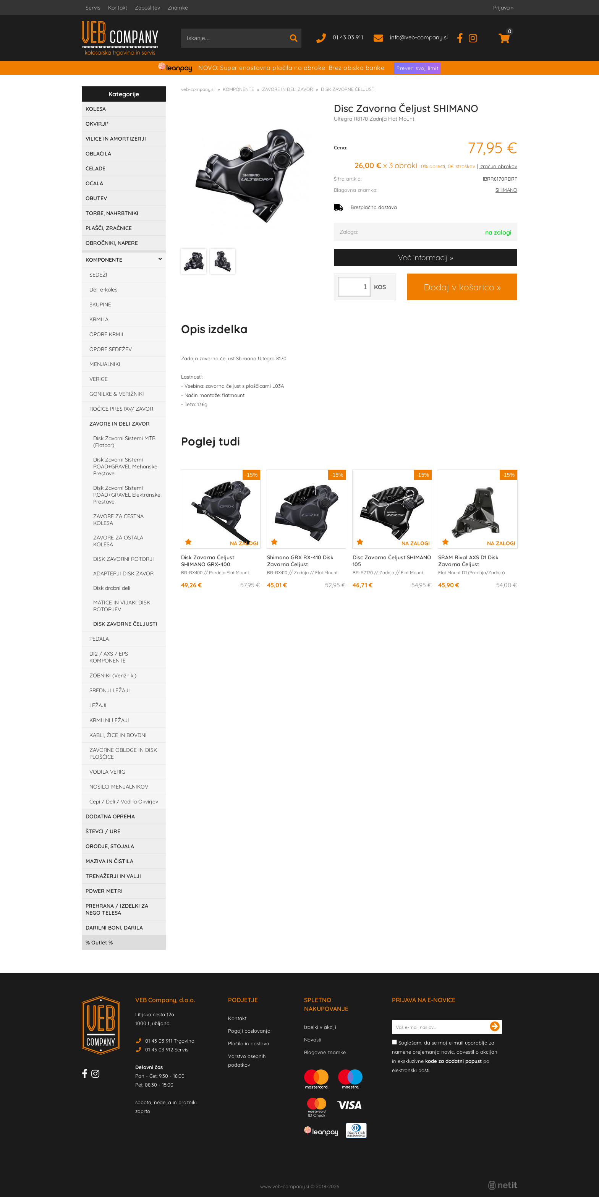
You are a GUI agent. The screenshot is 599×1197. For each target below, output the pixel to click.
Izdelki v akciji (320, 1027)
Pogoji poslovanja (249, 1031)
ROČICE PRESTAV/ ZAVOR (121, 408)
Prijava (503, 7)
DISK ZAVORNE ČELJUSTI (125, 623)
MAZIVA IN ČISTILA (109, 861)
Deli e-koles (103, 289)
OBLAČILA (98, 153)
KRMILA (98, 319)
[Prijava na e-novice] (494, 1027)
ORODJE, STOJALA (110, 846)
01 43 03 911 (348, 37)
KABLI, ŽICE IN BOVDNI (118, 735)
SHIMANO (506, 190)
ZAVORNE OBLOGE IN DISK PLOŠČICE (123, 753)
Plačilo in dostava (248, 1043)
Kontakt (117, 7)
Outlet (99, 942)
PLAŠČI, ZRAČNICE (109, 228)
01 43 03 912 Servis (166, 1049)
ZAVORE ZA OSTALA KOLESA (118, 541)
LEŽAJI (98, 705)
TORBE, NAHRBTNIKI (112, 213)
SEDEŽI (98, 274)
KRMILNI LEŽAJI (109, 720)
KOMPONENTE (104, 259)
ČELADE (95, 168)
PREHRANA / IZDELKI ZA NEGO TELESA (117, 909)
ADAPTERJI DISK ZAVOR (123, 573)
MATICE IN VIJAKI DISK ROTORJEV (121, 606)
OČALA (94, 183)
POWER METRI (104, 891)
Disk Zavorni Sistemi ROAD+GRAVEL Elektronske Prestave (126, 494)
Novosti (312, 1040)
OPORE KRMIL (107, 334)
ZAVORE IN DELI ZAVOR (119, 423)
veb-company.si (198, 89)
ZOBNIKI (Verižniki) (112, 675)
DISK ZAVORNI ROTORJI (123, 559)
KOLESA (96, 108)
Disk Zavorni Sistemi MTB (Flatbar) (124, 442)
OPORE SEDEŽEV (110, 349)
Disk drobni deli (111, 588)
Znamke (178, 7)
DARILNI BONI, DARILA (114, 927)
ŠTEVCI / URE (103, 831)
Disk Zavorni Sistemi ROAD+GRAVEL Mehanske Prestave (125, 466)
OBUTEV (96, 198)
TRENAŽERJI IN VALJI (113, 876)
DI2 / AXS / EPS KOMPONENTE (108, 657)
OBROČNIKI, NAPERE (112, 243)
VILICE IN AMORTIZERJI (116, 138)
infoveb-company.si (419, 37)
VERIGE (98, 379)
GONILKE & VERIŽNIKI (116, 393)
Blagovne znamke (325, 1052)
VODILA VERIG (107, 771)
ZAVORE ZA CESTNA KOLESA (118, 519)
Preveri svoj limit (417, 68)
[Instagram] (476, 37)
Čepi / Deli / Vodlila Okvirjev (123, 801)
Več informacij (423, 257)
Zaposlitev (147, 7)
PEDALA (99, 638)
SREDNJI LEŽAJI (109, 690)
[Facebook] (463, 37)
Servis (93, 7)
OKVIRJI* (97, 123)
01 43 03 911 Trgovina (169, 1041)
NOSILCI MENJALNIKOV (118, 786)
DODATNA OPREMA (110, 816)
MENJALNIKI (104, 364)
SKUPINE (100, 304)
